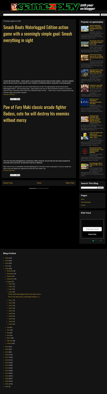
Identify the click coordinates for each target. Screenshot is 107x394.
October (9, 276)
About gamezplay (86, 202)
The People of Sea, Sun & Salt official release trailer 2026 (97, 42)
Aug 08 (10, 316)
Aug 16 (10, 303)
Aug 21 (10, 286)
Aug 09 (10, 313)
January (9, 343)
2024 (7, 263)
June (8, 330)
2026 (7, 258)
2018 (7, 354)
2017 (7, 357)
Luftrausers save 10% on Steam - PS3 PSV (96, 86)
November (10, 273)
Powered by (92, 240)
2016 (7, 360)
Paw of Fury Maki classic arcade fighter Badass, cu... (24, 297)
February (10, 340)
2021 (7, 346)
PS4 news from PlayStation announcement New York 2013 (95, 101)
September (10, 279)
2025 (7, 260)
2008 (7, 381)
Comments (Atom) (42, 188)
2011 (7, 373)
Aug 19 (10, 289)
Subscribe (92, 234)
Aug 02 (10, 324)
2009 (7, 378)
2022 (7, 268)
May (8, 333)
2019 (7, 352)
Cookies (83, 205)
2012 (7, 370)
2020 (7, 349)
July (8, 327)
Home (39, 183)
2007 (7, 384)
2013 (7, 368)
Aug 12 (10, 308)
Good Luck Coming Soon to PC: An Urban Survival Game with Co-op (97, 57)
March (9, 338)
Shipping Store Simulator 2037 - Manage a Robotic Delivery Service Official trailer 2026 (95, 119)
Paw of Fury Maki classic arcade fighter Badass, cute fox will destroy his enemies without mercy (36, 113)
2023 (7, 266)
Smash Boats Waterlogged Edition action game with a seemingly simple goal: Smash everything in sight (37, 33)
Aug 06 (10, 318)
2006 (7, 386)
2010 (7, 376)
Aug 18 (10, 292)
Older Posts (70, 183)
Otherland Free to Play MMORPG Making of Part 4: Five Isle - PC (96, 71)
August (9, 281)
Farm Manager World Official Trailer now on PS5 (96, 165)
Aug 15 (10, 305)
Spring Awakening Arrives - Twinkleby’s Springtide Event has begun (96, 28)
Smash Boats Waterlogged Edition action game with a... (25, 294)
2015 (7, 362)
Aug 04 (10, 321)
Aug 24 (10, 284)
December (10, 271)
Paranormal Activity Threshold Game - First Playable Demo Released (96, 150)
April (8, 335)
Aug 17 (10, 300)
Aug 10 (10, 311)
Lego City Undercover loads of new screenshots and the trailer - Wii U (96, 135)
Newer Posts (8, 183)
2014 (7, 365)
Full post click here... (9, 94)
